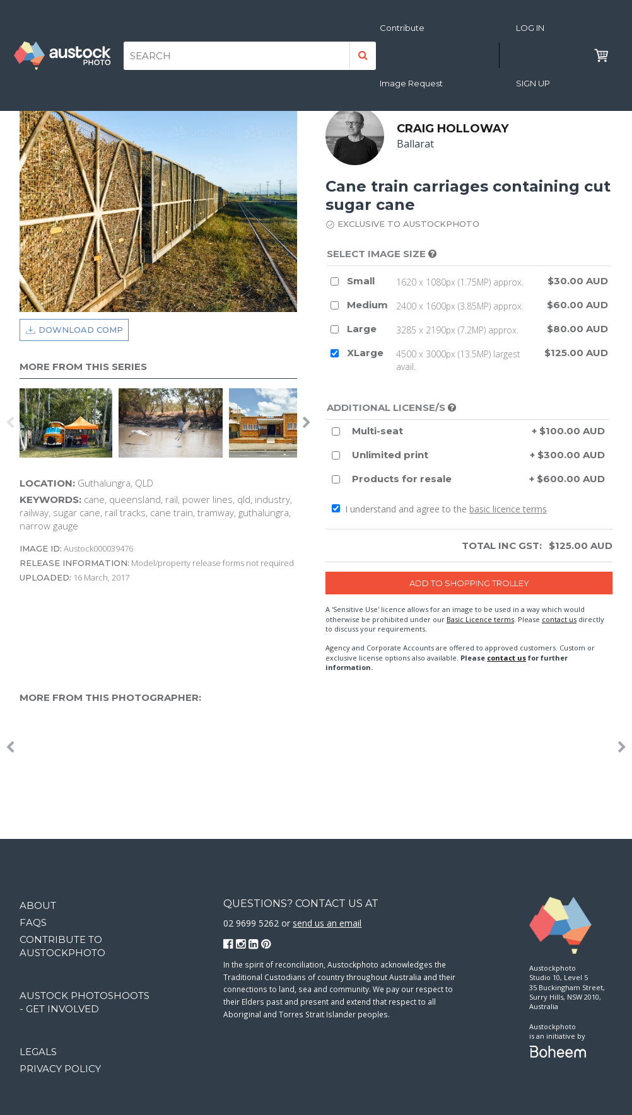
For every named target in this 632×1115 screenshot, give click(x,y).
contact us (559, 619)
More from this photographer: (110, 697)
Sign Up (533, 83)
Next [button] (306, 423)
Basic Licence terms (480, 619)
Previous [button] (10, 423)
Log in (530, 28)
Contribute (402, 28)
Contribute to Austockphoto (62, 946)
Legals (38, 1052)
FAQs (33, 922)
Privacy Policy (60, 1069)
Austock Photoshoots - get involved (84, 1002)
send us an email (327, 923)
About (38, 905)
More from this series (83, 367)
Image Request (411, 83)
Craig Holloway (452, 129)
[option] (69, 423)
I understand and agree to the (439, 509)
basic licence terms (508, 509)
